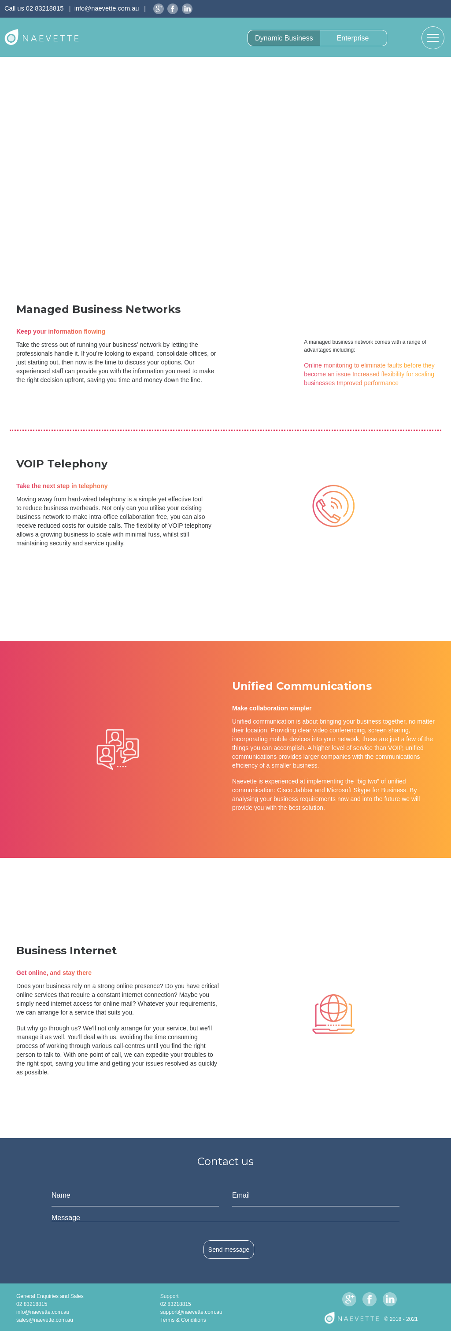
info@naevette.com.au (106, 8)
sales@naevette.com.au (44, 1320)
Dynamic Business (284, 38)
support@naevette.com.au (191, 1312)
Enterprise (353, 38)
